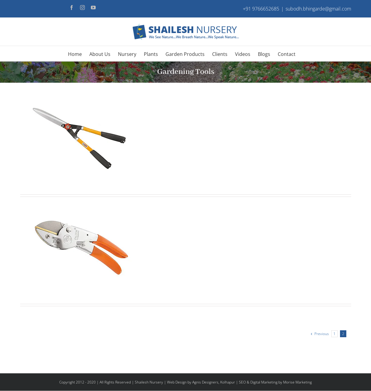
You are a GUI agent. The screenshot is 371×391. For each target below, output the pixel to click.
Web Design (177, 382)
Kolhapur (227, 382)
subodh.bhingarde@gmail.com (318, 8)
